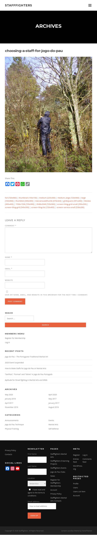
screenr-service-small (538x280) (70, 207)
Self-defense (53, 429)
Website (9, 280)
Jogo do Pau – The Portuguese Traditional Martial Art (26, 357)
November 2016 (11, 407)
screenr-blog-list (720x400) (43, 207)
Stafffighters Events (58, 468)
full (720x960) (11, 198)
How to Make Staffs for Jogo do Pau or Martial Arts (25, 368)
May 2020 (9, 395)
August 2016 (53, 407)
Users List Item (79, 492)
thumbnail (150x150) (28, 198)
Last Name (32, 466)
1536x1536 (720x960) (25, 204)
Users (75, 488)
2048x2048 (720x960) (45, 204)
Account (53, 490)
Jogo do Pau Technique (14, 425)
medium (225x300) (47, 198)
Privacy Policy (10, 450)
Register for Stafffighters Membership (55, 483)
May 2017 (52, 399)
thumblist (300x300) (24, 201)
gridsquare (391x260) (72, 201)
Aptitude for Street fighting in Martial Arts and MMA (26, 380)
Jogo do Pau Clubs (57, 472)
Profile (75, 484)
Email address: (42, 505)
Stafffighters (18, 5)
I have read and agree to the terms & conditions (36, 493)
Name (8, 257)
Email (8, 269)
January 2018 (10, 399)
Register (76, 455)
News (52, 476)
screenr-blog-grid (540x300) (17, 207)
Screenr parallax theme (70, 531)
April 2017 (9, 403)
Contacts (8, 454)
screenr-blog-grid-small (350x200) (72, 204)
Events (51, 420)
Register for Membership (15, 338)
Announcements (11, 420)
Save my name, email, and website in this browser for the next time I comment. (46, 295)
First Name (32, 454)
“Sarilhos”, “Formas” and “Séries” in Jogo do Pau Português (28, 374)
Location (31, 478)
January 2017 (53, 403)
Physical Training (12, 429)
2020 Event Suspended (14, 363)
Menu (90, 5)
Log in (7, 342)
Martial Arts (53, 425)
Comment (10, 226)
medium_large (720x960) (68, 198)
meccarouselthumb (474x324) (48, 201)
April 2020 (52, 395)
